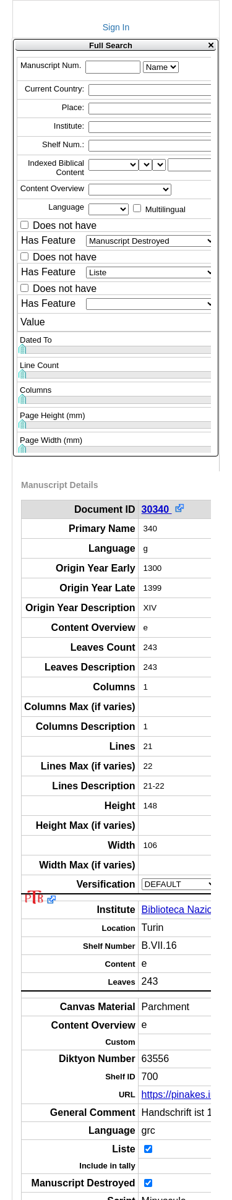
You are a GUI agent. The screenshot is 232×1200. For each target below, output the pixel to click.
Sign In (116, 27)
